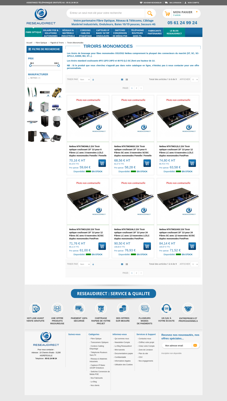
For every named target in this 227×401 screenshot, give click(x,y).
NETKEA (33, 78)
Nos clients (94, 385)
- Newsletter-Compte (122, 342)
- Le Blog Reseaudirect (123, 346)
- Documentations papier (123, 353)
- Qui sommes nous (121, 339)
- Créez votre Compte (146, 346)
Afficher (185, 79)
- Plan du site (143, 353)
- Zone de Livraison (145, 350)
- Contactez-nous (144, 339)
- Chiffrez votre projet (146, 342)
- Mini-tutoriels (119, 350)
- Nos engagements (145, 361)
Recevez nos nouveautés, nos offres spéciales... (180, 336)
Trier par (72, 79)
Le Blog (93, 382)
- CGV (140, 357)
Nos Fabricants (96, 378)
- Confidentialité (120, 357)
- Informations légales (122, 361)
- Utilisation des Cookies (123, 365)
